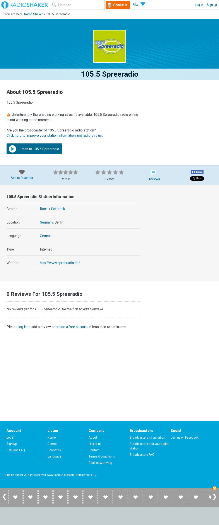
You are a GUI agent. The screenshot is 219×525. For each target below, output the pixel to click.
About (93, 437)
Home (52, 437)
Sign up (212, 5)
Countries (54, 450)
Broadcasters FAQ (142, 454)
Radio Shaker (33, 14)
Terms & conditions (102, 456)
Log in (199, 5)
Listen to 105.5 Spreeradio (34, 149)
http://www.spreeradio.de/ (60, 263)
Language (54, 456)
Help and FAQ (16, 450)
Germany (46, 222)
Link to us (95, 444)
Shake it (120, 5)
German (45, 236)
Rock (44, 209)
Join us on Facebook (184, 437)
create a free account (72, 327)
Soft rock (58, 209)
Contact (94, 450)
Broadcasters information (147, 437)
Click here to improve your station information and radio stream (54, 135)
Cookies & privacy (101, 462)
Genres (52, 444)
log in (22, 327)
